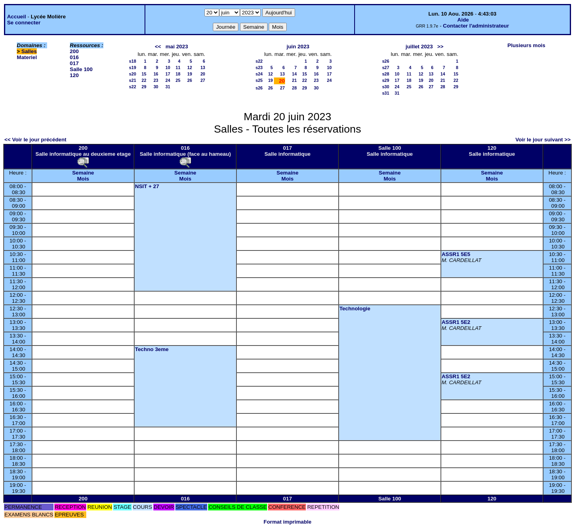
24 (167, 80)
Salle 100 (81, 69)
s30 (385, 86)
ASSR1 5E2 (456, 322)
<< (158, 47)
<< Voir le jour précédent (35, 140)
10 (167, 67)
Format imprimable (287, 522)
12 (189, 67)
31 (167, 86)
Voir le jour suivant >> (543, 140)
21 (294, 80)
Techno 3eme (152, 349)
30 (155, 86)
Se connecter (24, 23)
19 (189, 73)
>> (440, 47)
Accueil (16, 17)
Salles (29, 51)
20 (202, 73)
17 (167, 73)
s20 (132, 73)
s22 (132, 86)
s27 (385, 67)
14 (294, 73)
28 (294, 87)
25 (178, 80)
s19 (132, 67)
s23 (259, 67)
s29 (385, 80)
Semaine (83, 173)
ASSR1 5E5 (456, 254)
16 (155, 73)
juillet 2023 (419, 47)
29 (144, 86)
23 (155, 80)
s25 (259, 80)
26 (189, 80)
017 (74, 63)
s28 (385, 73)
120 (74, 75)
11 (178, 67)
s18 (132, 61)
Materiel (27, 57)
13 (202, 67)
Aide (463, 20)
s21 (132, 80)
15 (144, 73)
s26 (259, 87)
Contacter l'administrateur (476, 26)
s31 (385, 93)
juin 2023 (298, 47)
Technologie (355, 309)
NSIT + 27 (147, 186)
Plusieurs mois (526, 45)
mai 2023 (177, 47)
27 (202, 80)
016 (74, 57)
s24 (259, 73)
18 (178, 73)
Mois (83, 179)
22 (144, 80)
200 (74, 51)
